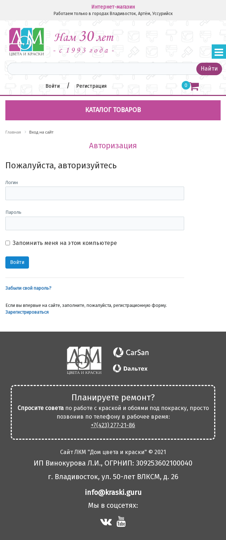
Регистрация (91, 86)
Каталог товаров (113, 110)
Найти (209, 68)
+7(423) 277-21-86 (113, 425)
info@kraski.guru (113, 492)
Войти (53, 86)
